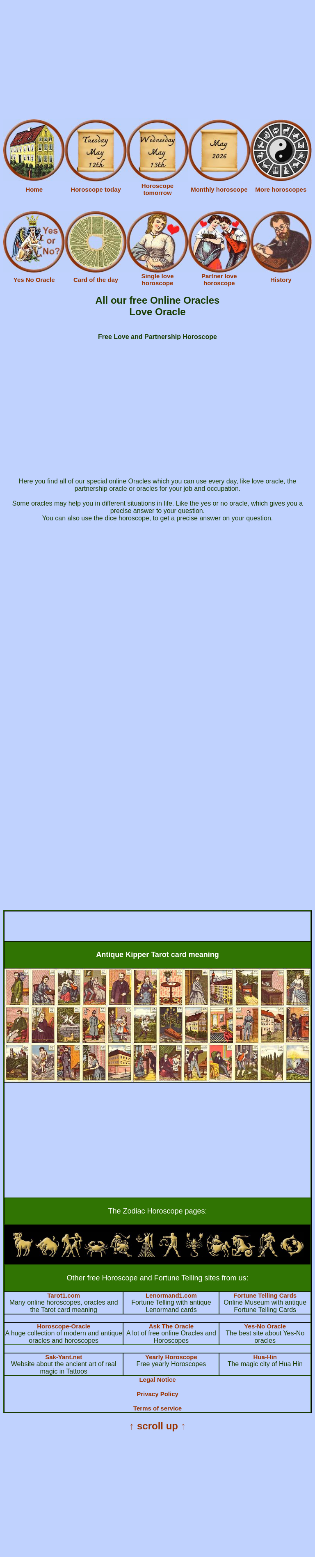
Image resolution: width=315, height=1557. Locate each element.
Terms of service (157, 1408)
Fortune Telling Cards (265, 1295)
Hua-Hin (265, 1356)
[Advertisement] (157, 60)
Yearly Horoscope (171, 1356)
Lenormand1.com (171, 1295)
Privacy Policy (157, 1393)
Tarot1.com (63, 1295)
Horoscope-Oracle (63, 1326)
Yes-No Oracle (265, 1326)
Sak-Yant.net (63, 1356)
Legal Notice (157, 1379)
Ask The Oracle (171, 1326)
